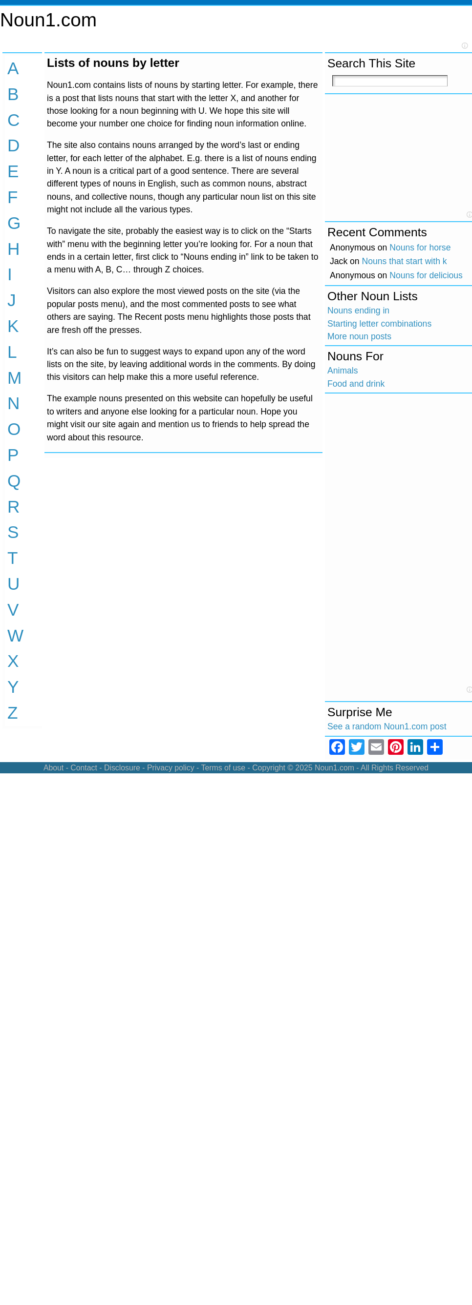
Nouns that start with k (404, 261)
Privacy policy (170, 768)
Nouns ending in (358, 310)
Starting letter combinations (379, 324)
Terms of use (223, 768)
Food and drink (356, 384)
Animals (342, 370)
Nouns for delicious (426, 275)
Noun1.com (48, 19)
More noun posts (359, 336)
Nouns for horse (420, 247)
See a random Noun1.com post (387, 726)
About (53, 768)
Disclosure (122, 768)
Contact (83, 768)
